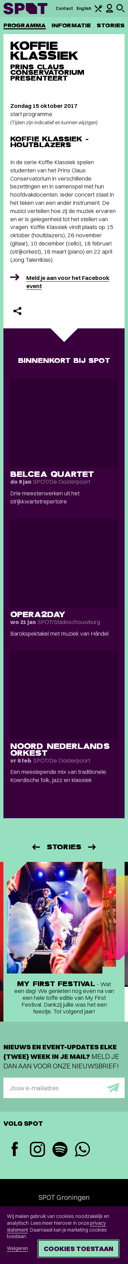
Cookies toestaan (78, 1248)
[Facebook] (14, 1150)
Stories (111, 25)
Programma (24, 25)
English (83, 8)
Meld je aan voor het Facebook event (68, 281)
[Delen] (17, 311)
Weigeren (17, 1248)
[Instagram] (37, 1150)
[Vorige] (35, 847)
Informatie (71, 25)
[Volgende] (92, 847)
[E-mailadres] (64, 1088)
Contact (64, 8)
